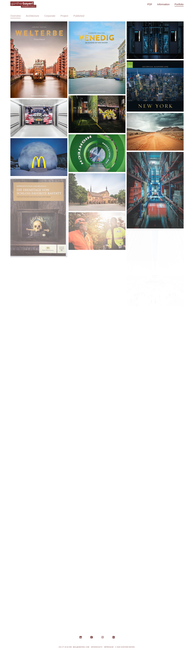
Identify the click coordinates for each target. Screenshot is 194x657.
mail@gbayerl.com (81, 647)
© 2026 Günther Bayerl (125, 647)
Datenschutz (96, 647)
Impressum (109, 647)
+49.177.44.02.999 (65, 647)
